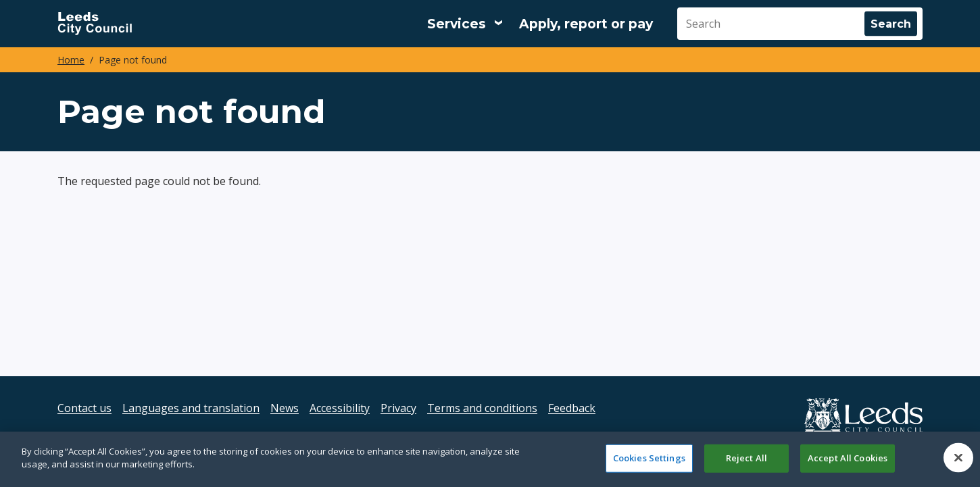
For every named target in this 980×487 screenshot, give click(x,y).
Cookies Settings (649, 458)
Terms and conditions (482, 408)
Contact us (84, 408)
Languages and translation (191, 408)
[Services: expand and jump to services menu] (465, 23)
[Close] (958, 458)
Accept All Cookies (847, 458)
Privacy (398, 408)
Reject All (746, 458)
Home (70, 59)
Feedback (571, 408)
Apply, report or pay (586, 24)
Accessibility (340, 408)
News (284, 408)
